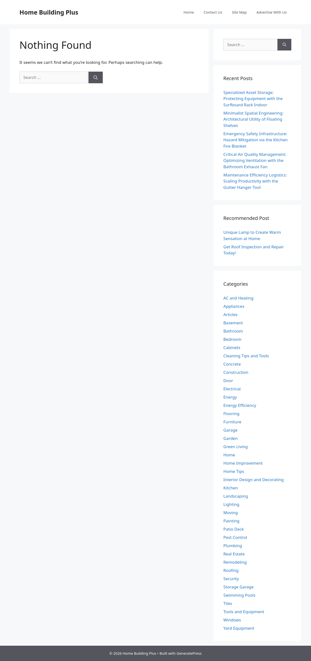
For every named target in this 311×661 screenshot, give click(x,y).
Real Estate (234, 554)
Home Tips (233, 471)
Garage (230, 430)
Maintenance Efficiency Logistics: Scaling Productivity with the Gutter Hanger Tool (255, 181)
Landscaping (235, 496)
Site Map (239, 12)
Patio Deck (233, 529)
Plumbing (232, 545)
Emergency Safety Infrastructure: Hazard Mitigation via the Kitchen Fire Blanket (255, 140)
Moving (230, 512)
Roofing (230, 570)
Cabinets (231, 347)
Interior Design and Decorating (253, 479)
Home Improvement (243, 463)
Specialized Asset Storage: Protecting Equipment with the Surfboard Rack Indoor (253, 99)
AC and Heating (238, 298)
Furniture (232, 422)
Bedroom (232, 339)
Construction (235, 372)
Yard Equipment (238, 628)
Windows (232, 620)
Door (228, 380)
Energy (230, 397)
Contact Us (213, 12)
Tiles (227, 603)
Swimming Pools (239, 595)
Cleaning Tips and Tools (246, 356)
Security (231, 578)
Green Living (235, 446)
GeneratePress (189, 653)
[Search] (95, 77)
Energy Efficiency (239, 405)
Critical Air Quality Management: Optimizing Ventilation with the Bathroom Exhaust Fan (254, 160)
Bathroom (233, 331)
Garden (230, 438)
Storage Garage (238, 587)
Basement (233, 323)
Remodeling (235, 562)
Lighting (231, 504)
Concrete (232, 364)
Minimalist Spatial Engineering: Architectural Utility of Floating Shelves (253, 119)
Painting (231, 521)
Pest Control (235, 537)
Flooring (231, 413)
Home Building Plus (48, 12)
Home (188, 12)
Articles (230, 314)
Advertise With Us (272, 12)
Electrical (232, 389)
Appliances (233, 306)
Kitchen (230, 488)
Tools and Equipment (243, 611)
